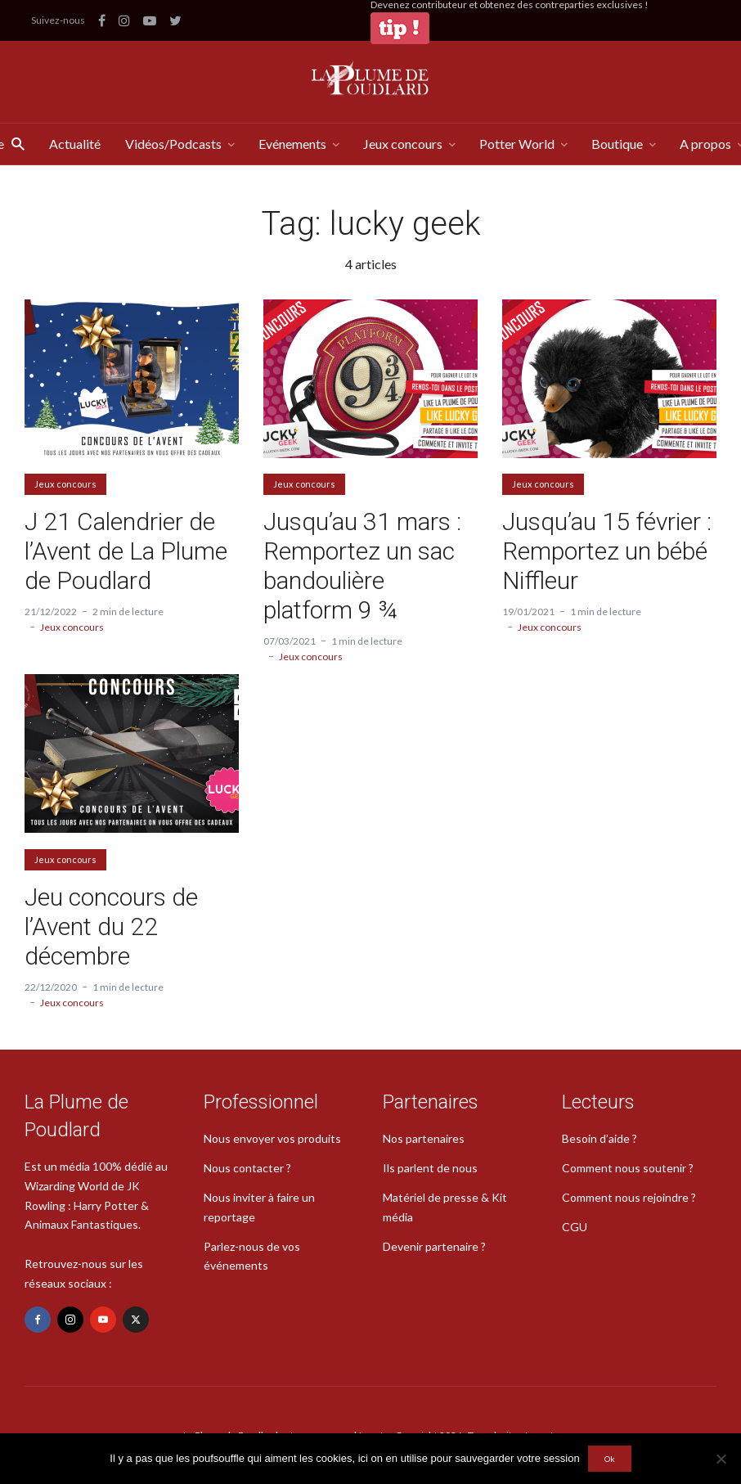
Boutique (617, 143)
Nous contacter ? (247, 1168)
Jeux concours (402, 143)
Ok (609, 1459)
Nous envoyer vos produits (272, 1138)
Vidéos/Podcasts (173, 143)
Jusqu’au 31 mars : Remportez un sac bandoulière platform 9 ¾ (362, 565)
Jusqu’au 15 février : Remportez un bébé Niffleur (607, 551)
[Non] (720, 1458)
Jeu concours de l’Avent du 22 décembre (111, 926)
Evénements (292, 143)
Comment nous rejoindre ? (629, 1197)
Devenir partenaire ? (434, 1246)
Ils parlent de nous (430, 1168)
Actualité (75, 143)
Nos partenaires (424, 1138)
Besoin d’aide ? (599, 1138)
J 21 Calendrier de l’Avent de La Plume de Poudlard (126, 551)
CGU (574, 1227)
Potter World (517, 143)
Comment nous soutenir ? (628, 1168)
